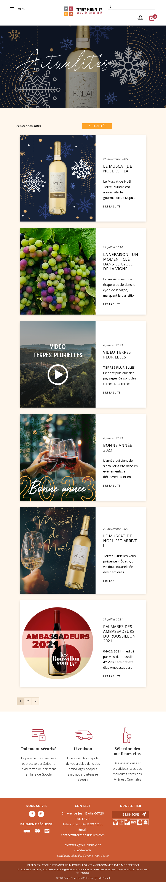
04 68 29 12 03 (92, 824)
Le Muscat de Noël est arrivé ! (120, 540)
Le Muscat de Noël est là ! (117, 169)
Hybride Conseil (102, 878)
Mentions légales (75, 845)
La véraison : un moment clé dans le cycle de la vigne (120, 261)
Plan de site (102, 856)
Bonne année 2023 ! (117, 448)
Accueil (21, 126)
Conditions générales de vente (75, 856)
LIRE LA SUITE (111, 206)
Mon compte (140, 18)
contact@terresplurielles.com (83, 835)
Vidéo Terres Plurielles (117, 355)
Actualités (97, 126)
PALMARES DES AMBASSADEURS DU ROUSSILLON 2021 (119, 633)
